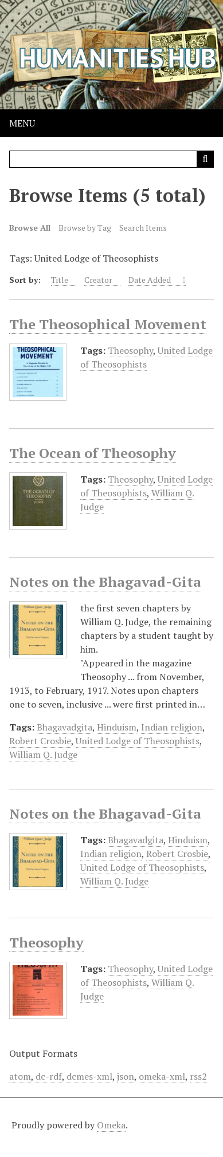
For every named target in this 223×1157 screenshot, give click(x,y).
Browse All (29, 227)
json (125, 1076)
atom (20, 1076)
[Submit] (205, 159)
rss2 (198, 1076)
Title (59, 279)
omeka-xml (162, 1076)
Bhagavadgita (64, 727)
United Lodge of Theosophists (146, 357)
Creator (98, 279)
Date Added (150, 279)
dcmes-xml (89, 1076)
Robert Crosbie (40, 741)
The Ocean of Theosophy (92, 453)
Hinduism (116, 727)
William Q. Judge (43, 754)
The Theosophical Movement (107, 324)
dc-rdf (49, 1076)
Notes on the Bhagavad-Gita (105, 581)
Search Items (143, 227)
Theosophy (130, 350)
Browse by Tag (84, 227)
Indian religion (171, 727)
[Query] (111, 159)
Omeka (111, 1125)
